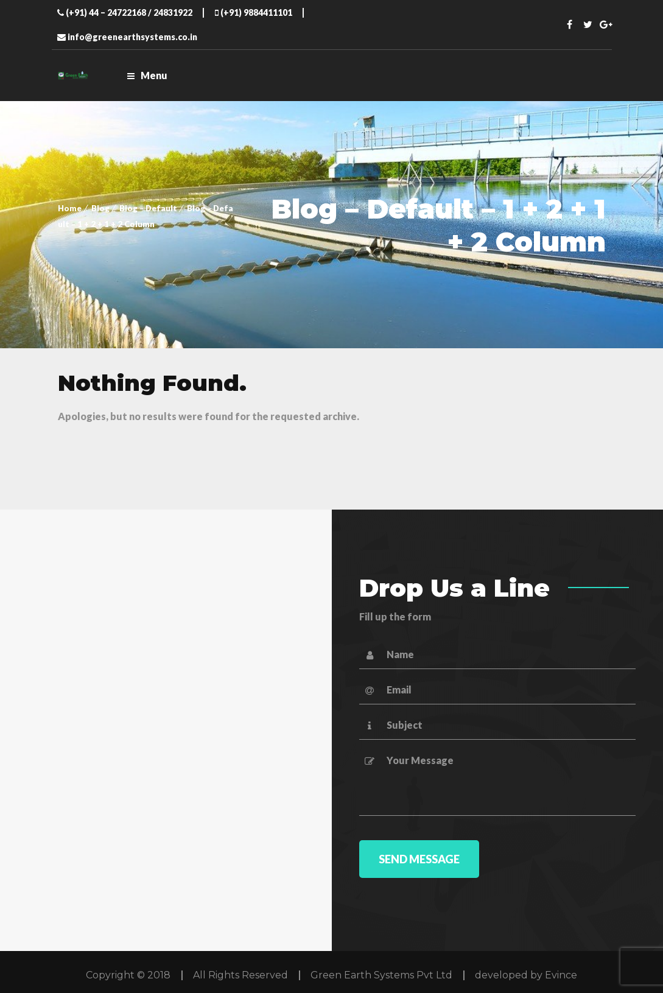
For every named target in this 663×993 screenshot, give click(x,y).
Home (70, 208)
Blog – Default (148, 208)
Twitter (587, 24)
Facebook (569, 24)
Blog (100, 208)
